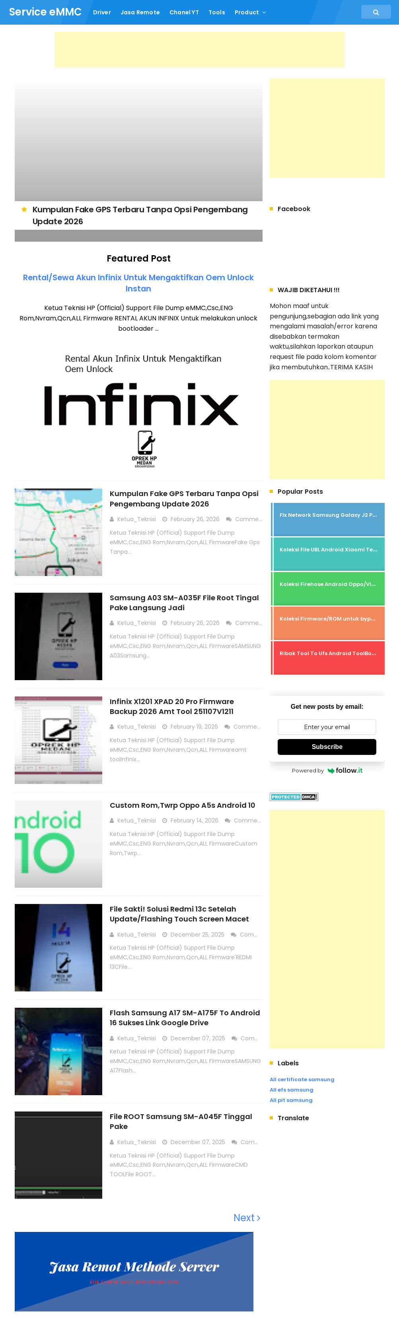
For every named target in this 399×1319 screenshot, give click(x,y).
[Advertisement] (200, 50)
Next (247, 1217)
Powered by (327, 770)
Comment (251, 519)
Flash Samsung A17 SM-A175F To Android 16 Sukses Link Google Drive (185, 1017)
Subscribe (327, 746)
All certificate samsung (302, 1079)
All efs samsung (291, 1090)
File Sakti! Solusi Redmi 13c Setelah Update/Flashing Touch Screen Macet (179, 913)
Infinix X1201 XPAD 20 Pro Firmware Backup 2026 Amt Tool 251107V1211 (172, 706)
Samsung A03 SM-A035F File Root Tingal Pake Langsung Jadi (184, 602)
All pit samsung (291, 1100)
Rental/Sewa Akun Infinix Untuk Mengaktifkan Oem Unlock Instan (138, 283)
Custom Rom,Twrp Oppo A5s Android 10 (183, 805)
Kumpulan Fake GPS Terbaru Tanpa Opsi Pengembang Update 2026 (184, 498)
